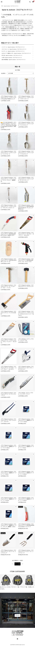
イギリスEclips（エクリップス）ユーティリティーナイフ (26, 393)
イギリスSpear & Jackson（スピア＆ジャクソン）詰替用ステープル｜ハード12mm (8, 499)
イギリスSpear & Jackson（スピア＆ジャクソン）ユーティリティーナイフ (8, 394)
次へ (22, 563)
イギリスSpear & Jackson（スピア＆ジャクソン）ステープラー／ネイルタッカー (26, 368)
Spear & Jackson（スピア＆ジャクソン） (11, 6)
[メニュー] (1, 2)
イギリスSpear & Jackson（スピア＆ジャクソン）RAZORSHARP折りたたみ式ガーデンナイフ (26, 525)
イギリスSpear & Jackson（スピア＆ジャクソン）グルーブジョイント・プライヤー (8, 420)
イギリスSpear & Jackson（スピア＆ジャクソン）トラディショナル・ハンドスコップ (26, 124)
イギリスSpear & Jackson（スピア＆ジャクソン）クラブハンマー (26, 285)
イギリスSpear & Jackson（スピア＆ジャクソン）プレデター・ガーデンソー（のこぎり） (26, 234)
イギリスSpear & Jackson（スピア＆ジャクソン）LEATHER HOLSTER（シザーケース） (8, 260)
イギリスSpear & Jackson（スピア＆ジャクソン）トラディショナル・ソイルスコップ (26, 152)
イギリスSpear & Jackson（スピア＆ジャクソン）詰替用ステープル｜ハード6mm (26, 446)
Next (33, 580)
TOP (2, 6)
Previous (1, 580)
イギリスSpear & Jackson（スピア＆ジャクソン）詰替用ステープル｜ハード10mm (26, 473)
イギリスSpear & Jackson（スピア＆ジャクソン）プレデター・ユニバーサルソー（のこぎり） (8, 368)
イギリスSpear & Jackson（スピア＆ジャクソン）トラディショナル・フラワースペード (26, 97)
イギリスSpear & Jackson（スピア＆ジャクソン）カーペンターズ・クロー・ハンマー (8, 286)
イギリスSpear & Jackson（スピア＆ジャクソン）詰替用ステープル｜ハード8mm (8, 473)
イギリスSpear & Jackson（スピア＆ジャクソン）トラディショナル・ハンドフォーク (8, 152)
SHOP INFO (17, 615)
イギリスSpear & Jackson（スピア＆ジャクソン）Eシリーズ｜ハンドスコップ (8, 551)
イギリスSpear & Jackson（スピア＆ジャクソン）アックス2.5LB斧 (8, 313)
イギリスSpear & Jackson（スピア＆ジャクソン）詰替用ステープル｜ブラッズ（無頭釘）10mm (8, 525)
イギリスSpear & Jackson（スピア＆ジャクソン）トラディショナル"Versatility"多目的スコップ (8, 97)
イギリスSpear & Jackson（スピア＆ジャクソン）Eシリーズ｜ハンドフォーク (26, 551)
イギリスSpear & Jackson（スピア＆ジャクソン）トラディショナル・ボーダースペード (26, 179)
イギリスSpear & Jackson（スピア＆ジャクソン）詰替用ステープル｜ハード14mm (26, 499)
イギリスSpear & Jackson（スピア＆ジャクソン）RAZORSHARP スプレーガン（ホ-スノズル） (26, 260)
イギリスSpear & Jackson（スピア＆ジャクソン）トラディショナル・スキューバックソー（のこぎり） (8, 341)
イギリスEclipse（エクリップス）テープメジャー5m (26, 339)
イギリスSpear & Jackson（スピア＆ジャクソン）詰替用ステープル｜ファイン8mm (8, 446)
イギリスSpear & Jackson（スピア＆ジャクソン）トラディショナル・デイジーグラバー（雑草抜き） (8, 179)
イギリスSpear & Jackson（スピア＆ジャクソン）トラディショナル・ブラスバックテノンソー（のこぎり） (26, 313)
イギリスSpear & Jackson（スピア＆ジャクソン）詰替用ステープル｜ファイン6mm (26, 420)
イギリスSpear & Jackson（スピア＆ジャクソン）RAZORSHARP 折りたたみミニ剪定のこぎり (8, 234)
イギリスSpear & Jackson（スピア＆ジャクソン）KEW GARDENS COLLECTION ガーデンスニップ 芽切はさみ (26, 207)
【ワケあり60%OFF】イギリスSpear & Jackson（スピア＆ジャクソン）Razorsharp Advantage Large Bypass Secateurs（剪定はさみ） (8, 125)
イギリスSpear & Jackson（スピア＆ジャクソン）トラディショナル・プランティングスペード (8, 206)
